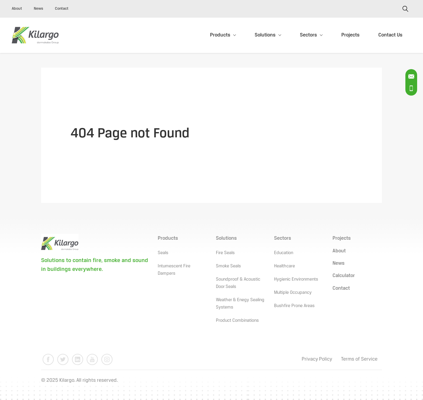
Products (220, 35)
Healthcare (284, 266)
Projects (350, 35)
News (38, 8)
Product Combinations (237, 320)
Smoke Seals (228, 266)
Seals (163, 253)
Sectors (308, 35)
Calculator (344, 276)
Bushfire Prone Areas (294, 306)
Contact (61, 8)
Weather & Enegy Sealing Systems (240, 304)
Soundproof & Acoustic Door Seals (238, 283)
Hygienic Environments (296, 279)
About (17, 8)
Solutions (265, 35)
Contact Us (390, 35)
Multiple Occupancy (293, 292)
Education (283, 253)
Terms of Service (359, 359)
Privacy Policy (317, 359)
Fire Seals (225, 253)
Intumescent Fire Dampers (174, 270)
